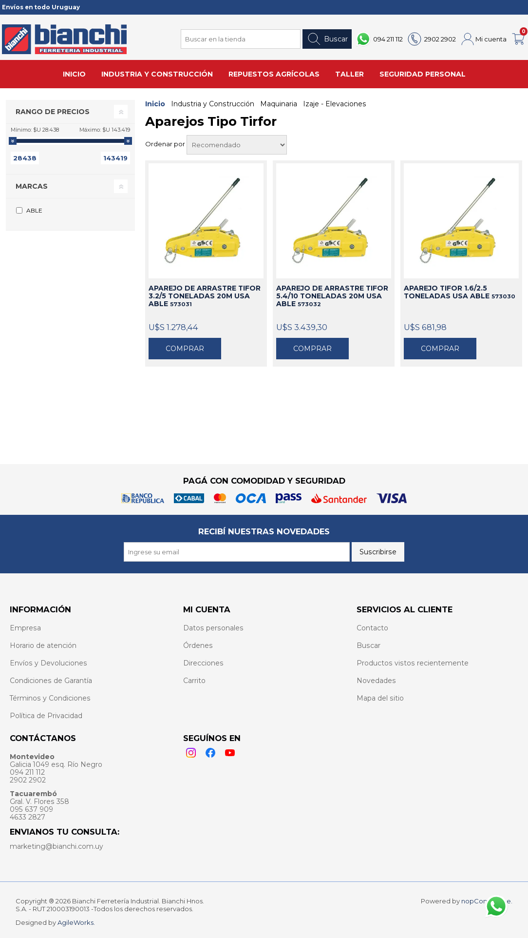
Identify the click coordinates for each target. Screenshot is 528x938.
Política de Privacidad (46, 716)
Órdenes (198, 645)
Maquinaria (278, 104)
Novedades (376, 680)
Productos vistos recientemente (413, 663)
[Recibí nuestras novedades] (237, 552)
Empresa (25, 628)
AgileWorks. (76, 922)
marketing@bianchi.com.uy (56, 846)
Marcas (32, 186)
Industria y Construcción (212, 104)
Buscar (327, 39)
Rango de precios (53, 111)
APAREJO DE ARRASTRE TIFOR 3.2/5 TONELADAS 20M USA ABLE (205, 296)
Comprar (185, 348)
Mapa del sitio (380, 698)
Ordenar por (166, 144)
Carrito (194, 680)
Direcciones (203, 663)
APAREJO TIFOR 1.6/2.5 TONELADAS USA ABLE (459, 292)
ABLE (34, 210)
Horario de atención (43, 645)
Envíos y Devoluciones (48, 663)
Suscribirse (377, 552)
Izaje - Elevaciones (334, 104)
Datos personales (213, 628)
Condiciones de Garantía (51, 680)
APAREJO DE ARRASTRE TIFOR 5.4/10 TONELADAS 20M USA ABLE (332, 296)
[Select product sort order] (237, 145)
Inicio (155, 104)
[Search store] (241, 39)
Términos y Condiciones (50, 698)
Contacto (372, 628)
